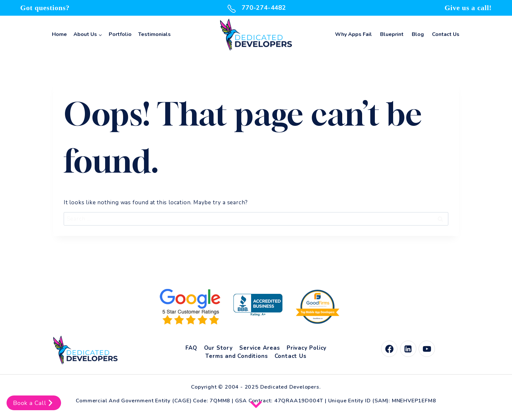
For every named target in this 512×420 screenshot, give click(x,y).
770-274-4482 (256, 7)
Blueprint (392, 34)
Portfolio (120, 34)
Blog (418, 34)
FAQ (191, 348)
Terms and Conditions (236, 356)
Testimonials (154, 34)
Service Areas (259, 348)
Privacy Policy (307, 348)
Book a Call (34, 403)
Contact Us (445, 34)
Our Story (218, 348)
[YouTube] (427, 349)
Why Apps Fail (353, 34)
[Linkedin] (408, 349)
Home (59, 34)
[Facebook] (389, 349)
